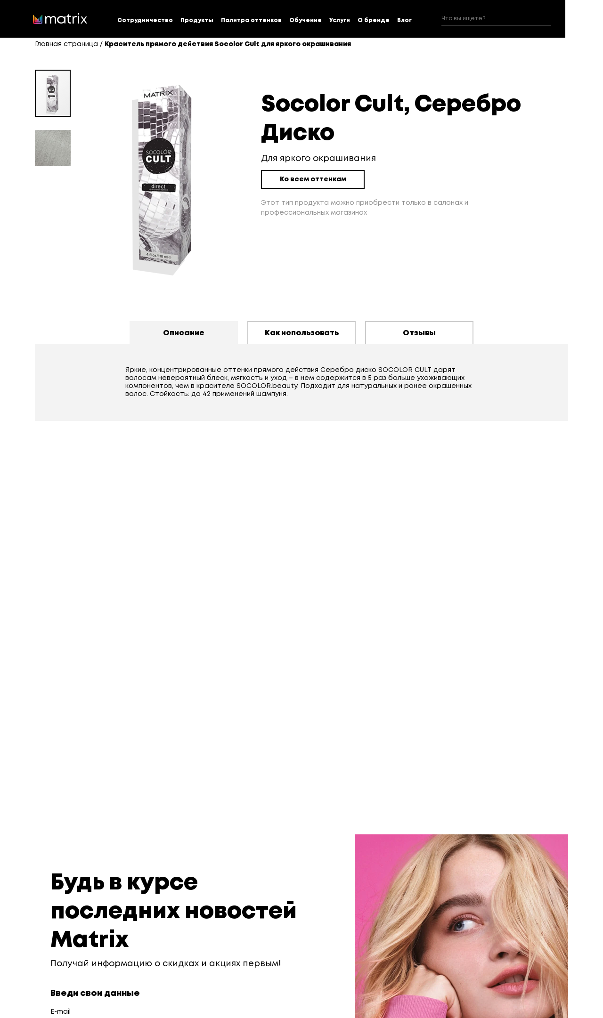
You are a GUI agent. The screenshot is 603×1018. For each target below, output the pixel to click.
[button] (53, 144)
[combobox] (496, 19)
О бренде (374, 20)
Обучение (305, 20)
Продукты (196, 20)
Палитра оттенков (251, 20)
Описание (183, 333)
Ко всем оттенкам (313, 179)
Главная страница (66, 44)
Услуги (339, 20)
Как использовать (302, 333)
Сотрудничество (145, 20)
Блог (404, 20)
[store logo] (60, 18)
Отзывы (419, 333)
